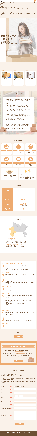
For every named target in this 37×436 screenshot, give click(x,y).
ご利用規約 (10, 377)
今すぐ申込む (18, 360)
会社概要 (13, 432)
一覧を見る (18, 336)
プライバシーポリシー (26, 432)
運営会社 (8, 432)
